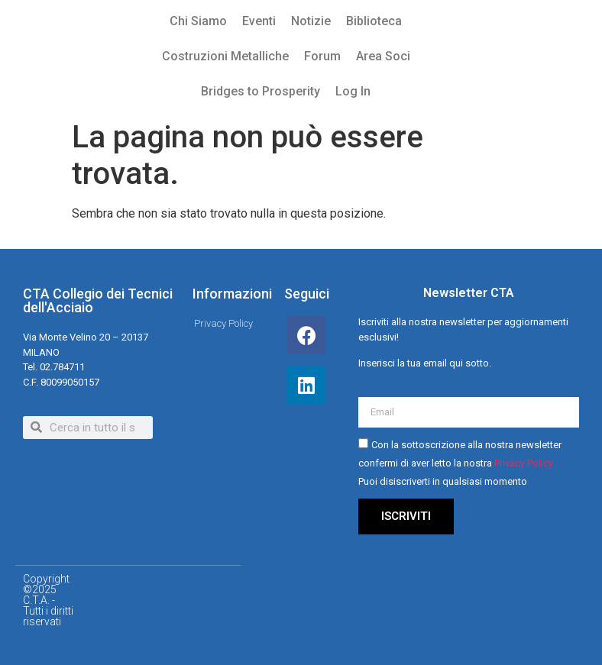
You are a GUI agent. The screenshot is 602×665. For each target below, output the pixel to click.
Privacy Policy (523, 463)
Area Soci (383, 56)
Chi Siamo (198, 21)
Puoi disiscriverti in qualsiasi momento (442, 481)
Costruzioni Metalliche (225, 56)
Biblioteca (374, 21)
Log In (353, 91)
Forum (322, 56)
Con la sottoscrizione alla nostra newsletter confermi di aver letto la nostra (460, 463)
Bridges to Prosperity (260, 91)
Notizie (311, 21)
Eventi (259, 21)
